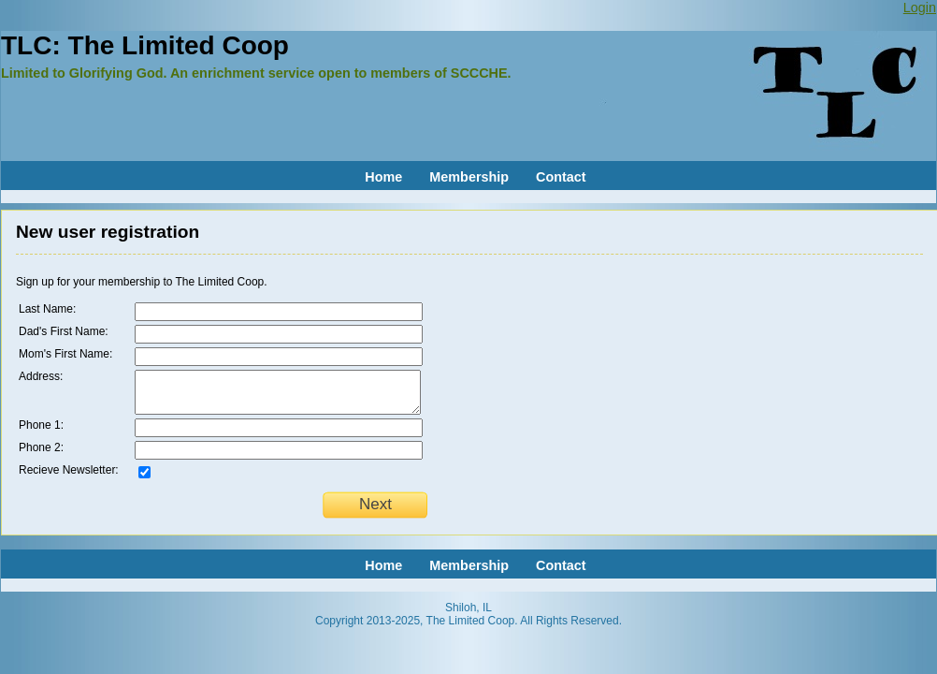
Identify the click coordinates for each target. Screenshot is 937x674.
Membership (469, 176)
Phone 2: (41, 447)
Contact (561, 176)
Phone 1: (41, 425)
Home (383, 176)
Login (919, 7)
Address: (41, 376)
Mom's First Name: (65, 353)
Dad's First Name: (63, 331)
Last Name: (47, 308)
